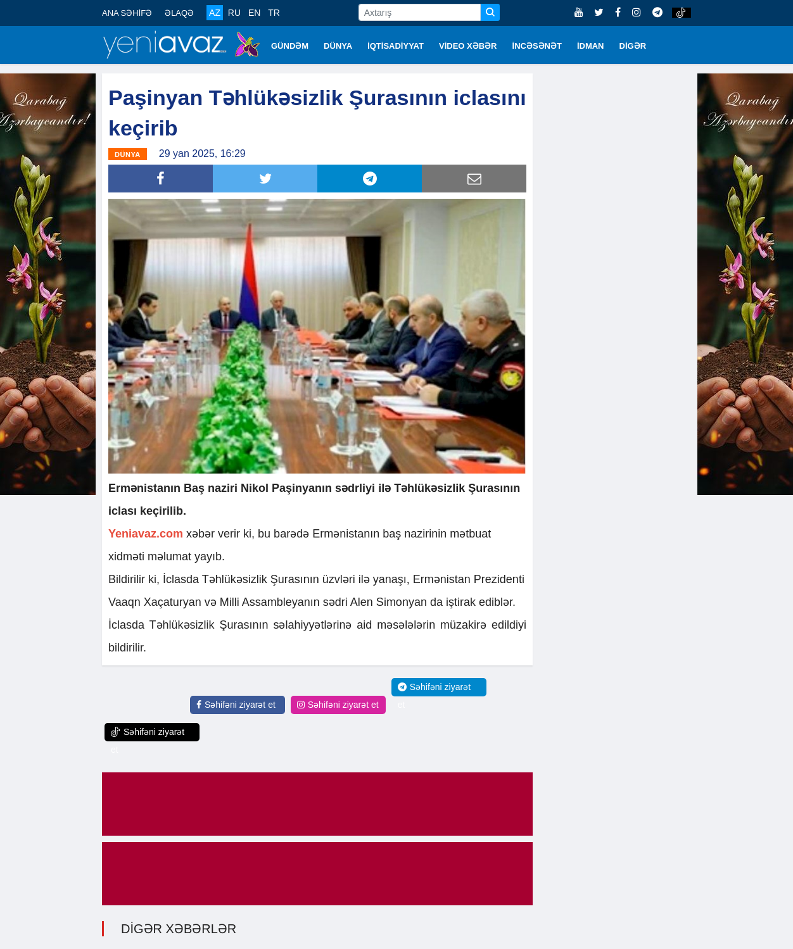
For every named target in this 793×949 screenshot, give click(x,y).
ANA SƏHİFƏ (127, 13)
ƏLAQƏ (179, 13)
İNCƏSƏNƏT (537, 46)
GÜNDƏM (289, 46)
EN (254, 13)
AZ (214, 13)
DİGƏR (633, 46)
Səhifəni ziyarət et (236, 705)
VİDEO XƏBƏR (468, 46)
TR (274, 13)
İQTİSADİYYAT (395, 46)
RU (234, 13)
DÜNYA (338, 46)
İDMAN (590, 46)
